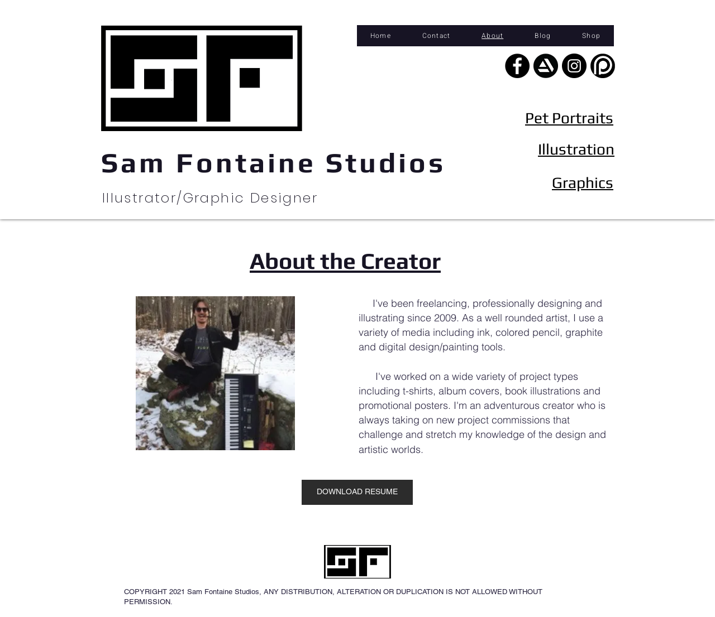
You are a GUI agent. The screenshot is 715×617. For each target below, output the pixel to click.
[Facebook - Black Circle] (517, 66)
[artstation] (545, 66)
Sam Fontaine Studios (273, 162)
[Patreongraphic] (602, 66)
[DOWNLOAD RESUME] (357, 492)
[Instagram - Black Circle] (574, 66)
